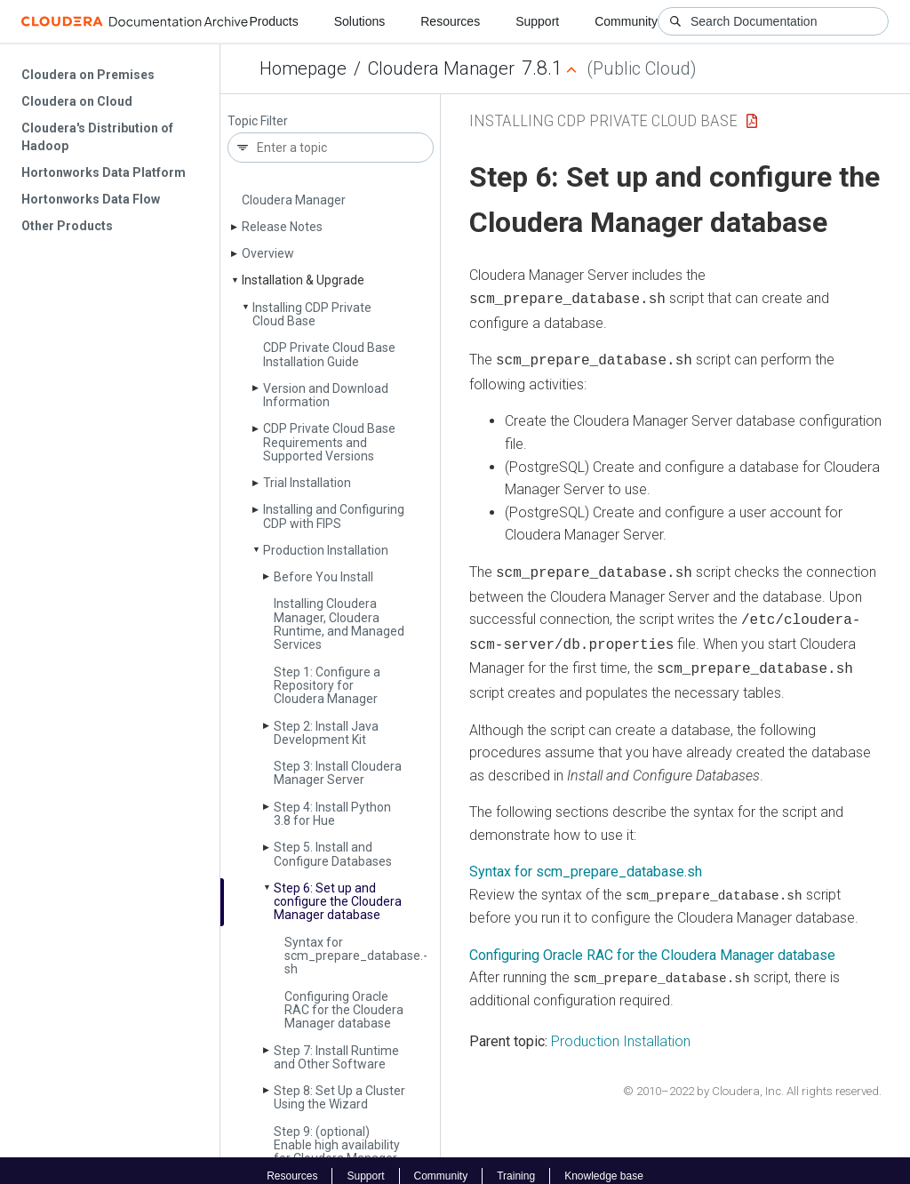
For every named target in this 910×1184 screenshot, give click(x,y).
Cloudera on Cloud (76, 101)
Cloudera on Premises (88, 75)
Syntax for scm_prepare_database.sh (585, 860)
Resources (450, 21)
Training (516, 1164)
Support (537, 21)
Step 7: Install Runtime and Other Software (336, 1057)
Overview (268, 253)
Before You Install (323, 577)
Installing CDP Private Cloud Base (311, 314)
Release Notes (282, 227)
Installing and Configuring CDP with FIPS (333, 516)
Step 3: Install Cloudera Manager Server (338, 773)
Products (273, 21)
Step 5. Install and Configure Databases (333, 854)
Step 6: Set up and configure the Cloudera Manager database (338, 902)
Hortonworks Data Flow (90, 199)
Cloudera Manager (441, 68)
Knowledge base (603, 1164)
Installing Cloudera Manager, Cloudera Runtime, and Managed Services (339, 624)
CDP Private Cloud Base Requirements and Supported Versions (329, 442)
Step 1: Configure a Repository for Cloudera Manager (327, 686)
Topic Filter (258, 121)
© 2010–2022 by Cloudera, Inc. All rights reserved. (752, 1079)
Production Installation (325, 550)
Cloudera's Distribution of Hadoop (97, 137)
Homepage (303, 68)
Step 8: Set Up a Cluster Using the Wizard (339, 1097)
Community (626, 21)
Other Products (67, 226)
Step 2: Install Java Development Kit (326, 733)
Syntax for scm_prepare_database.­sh (355, 956)
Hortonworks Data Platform (103, 172)
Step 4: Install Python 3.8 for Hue (332, 814)
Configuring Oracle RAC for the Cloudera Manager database (343, 1010)
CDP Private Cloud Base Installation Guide (329, 354)
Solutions (360, 21)
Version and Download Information (325, 395)
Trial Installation (307, 483)
